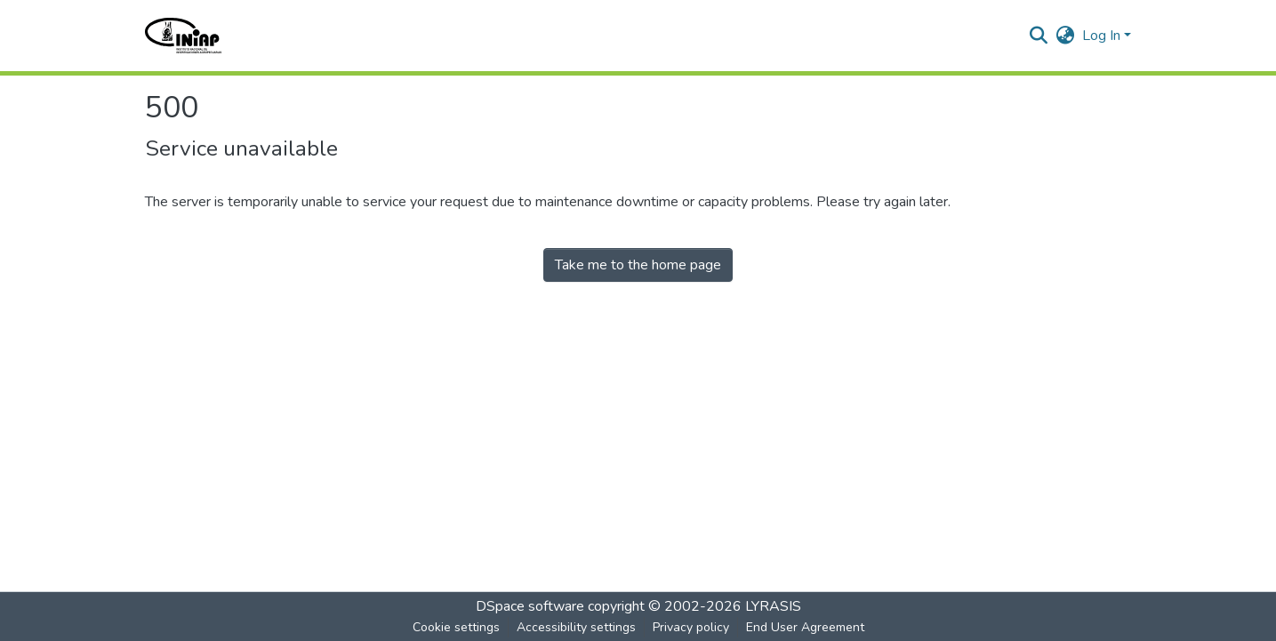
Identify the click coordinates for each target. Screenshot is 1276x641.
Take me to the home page (638, 265)
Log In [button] (1103, 35)
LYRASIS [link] (773, 606)
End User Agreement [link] (805, 627)
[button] (183, 35)
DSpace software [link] (530, 606)
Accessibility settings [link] (576, 627)
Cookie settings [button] (456, 627)
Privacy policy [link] (691, 627)
